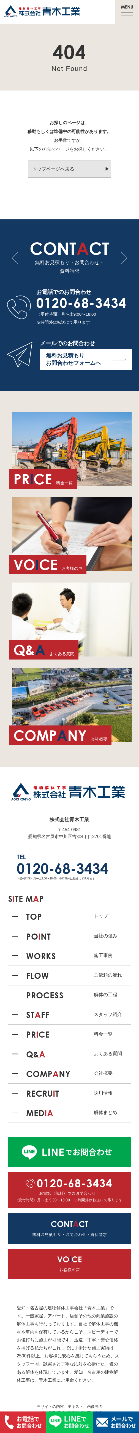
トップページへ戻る (53, 169)
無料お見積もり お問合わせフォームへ (86, 359)
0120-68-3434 (81, 302)
